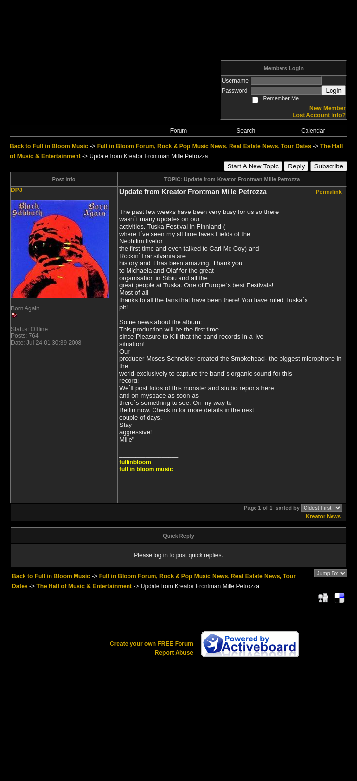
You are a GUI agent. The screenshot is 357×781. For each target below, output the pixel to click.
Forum (178, 130)
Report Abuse (174, 652)
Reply (296, 166)
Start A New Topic (253, 166)
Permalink (329, 192)
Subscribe (328, 166)
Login (334, 90)
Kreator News (323, 516)
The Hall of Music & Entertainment (84, 586)
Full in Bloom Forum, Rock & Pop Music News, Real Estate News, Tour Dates (204, 146)
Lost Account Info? (319, 115)
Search (245, 130)
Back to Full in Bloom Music (49, 146)
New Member (327, 108)
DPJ (16, 190)
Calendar (313, 130)
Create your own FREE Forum (151, 643)
